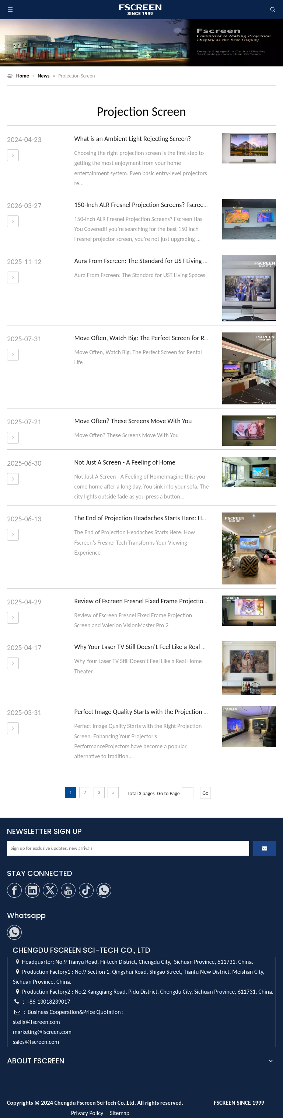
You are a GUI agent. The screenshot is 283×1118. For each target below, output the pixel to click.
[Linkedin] (32, 890)
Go (205, 793)
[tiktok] (86, 890)
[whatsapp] (104, 890)
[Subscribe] (264, 848)
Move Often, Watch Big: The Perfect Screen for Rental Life (151, 338)
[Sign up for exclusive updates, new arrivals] (128, 848)
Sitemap (119, 1113)
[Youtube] (68, 890)
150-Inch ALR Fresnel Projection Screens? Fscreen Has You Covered (164, 205)
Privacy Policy (87, 1113)
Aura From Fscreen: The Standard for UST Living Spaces (148, 261)
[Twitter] (50, 890)
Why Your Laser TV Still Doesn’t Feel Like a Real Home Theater (157, 647)
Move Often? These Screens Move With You (133, 421)
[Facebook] (14, 890)
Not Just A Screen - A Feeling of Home (125, 462)
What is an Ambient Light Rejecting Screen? (132, 139)
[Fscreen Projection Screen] (141, 42)
